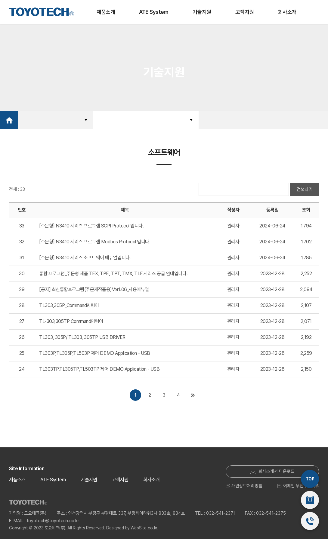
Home (9, 120)
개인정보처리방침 (244, 484)
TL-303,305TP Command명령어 (71, 321)
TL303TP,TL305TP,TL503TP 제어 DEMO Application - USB (99, 369)
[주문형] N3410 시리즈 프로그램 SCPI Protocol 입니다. (91, 226)
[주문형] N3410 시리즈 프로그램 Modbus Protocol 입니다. (94, 242)
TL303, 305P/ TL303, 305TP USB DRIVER (82, 337)
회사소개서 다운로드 (272, 470)
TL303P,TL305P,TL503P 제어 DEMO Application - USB (94, 353)
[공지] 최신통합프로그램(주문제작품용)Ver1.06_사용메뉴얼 (94, 289)
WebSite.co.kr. (144, 526)
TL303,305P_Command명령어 (69, 305)
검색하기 (304, 189)
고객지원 (244, 12)
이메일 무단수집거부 (298, 484)
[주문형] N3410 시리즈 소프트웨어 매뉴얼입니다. (85, 257)
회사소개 (287, 12)
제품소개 (106, 12)
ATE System (154, 12)
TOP (310, 479)
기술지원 (202, 12)
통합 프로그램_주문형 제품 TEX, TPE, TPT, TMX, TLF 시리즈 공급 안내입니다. (113, 273)
